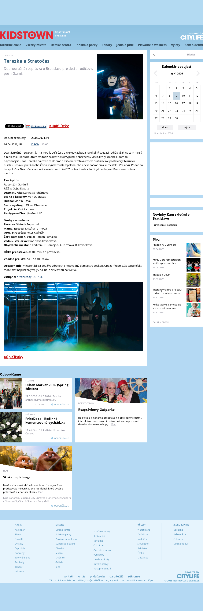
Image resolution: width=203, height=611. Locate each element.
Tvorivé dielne (22, 557)
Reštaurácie (99, 536)
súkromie (134, 576)
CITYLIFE (40, 404)
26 (196, 111)
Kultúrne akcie (10, 45)
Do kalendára (38, 126)
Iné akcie (19, 571)
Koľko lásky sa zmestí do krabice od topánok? (167, 306)
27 (156, 118)
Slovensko (143, 543)
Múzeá (59, 552)
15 (169, 103)
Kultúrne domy (101, 531)
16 (176, 103)
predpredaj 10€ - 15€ (30, 277)
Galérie (59, 562)
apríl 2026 (176, 73)
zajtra (187, 127)
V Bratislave (143, 529)
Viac (113, 424)
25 (190, 111)
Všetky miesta (36, 45)
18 (190, 103)
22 (169, 111)
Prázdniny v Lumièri (164, 244)
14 (162, 103)
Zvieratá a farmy (102, 550)
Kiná (57, 566)
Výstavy (19, 543)
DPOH (35, 144)
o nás (81, 576)
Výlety (175, 45)
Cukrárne (98, 545)
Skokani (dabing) (16, 477)
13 (156, 103)
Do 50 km (142, 534)
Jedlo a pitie (125, 45)
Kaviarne (98, 540)
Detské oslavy (100, 563)
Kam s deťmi (194, 45)
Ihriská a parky (86, 45)
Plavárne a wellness (152, 45)
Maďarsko (142, 557)
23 (176, 111)
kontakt (68, 576)
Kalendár (20, 529)
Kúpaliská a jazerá (65, 543)
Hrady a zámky (101, 559)
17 (183, 103)
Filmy (18, 534)
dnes (165, 127)
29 (169, 118)
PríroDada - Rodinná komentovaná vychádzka (45, 420)
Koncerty (20, 552)
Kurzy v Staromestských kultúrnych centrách (167, 261)
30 (176, 118)
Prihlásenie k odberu (165, 225)
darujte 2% (116, 576)
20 (156, 111)
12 (196, 95)
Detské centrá (61, 45)
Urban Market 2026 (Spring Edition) (46, 387)
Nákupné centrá (102, 568)
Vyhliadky (98, 554)
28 (162, 118)
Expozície (20, 548)
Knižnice (59, 557)
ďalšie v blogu (161, 322)
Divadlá (19, 539)
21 (162, 111)
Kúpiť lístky (59, 126)
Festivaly (19, 562)
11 (190, 95)
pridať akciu (97, 576)
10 (183, 95)
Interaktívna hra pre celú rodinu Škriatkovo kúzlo (167, 291)
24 (183, 111)
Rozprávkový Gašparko (96, 409)
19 (196, 103)
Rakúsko (142, 548)
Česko (140, 552)
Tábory (107, 45)
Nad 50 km (143, 539)
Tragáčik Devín (161, 274)
